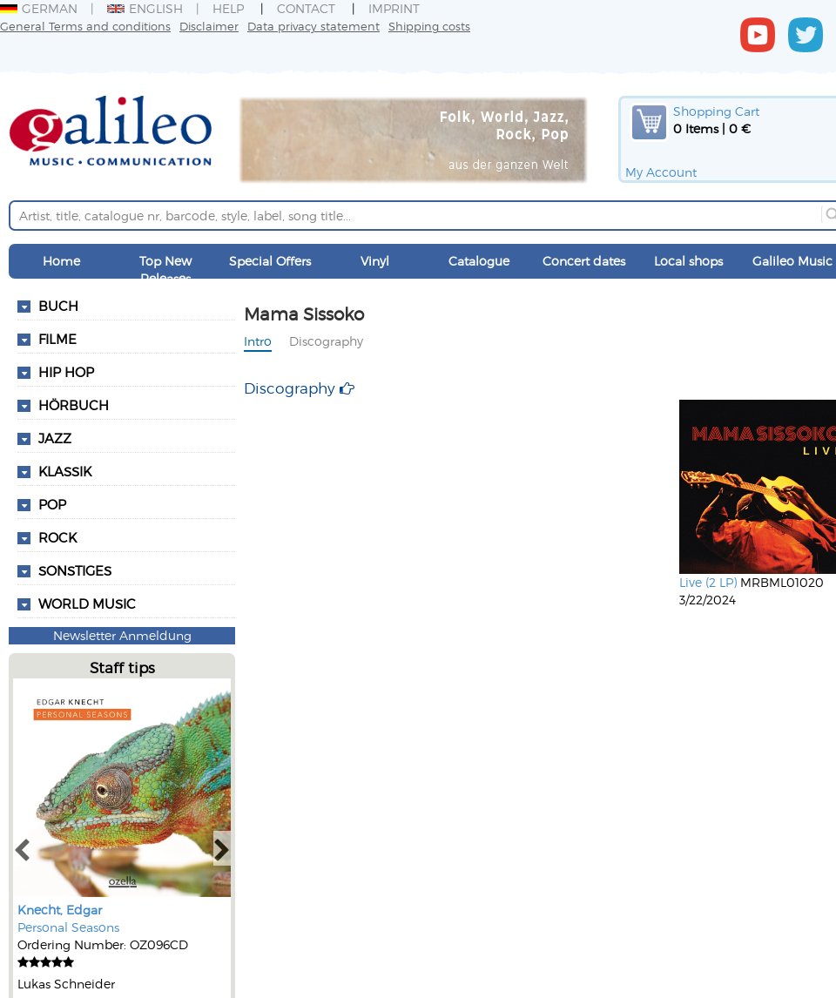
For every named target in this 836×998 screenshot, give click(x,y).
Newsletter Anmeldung (122, 635)
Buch (58, 306)
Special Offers (270, 260)
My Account (661, 172)
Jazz (54, 438)
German (39, 8)
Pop (52, 504)
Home (61, 260)
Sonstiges (74, 570)
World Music (87, 603)
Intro (258, 341)
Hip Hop (66, 372)
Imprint (394, 8)
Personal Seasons (68, 927)
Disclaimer (209, 25)
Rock (57, 537)
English (145, 8)
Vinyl (375, 260)
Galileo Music (792, 260)
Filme (57, 339)
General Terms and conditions (85, 25)
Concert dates (584, 260)
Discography (326, 341)
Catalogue (478, 260)
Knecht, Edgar (59, 909)
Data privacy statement (313, 25)
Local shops (688, 260)
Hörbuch (73, 405)
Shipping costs (429, 25)
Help (228, 8)
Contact (306, 8)
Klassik (64, 471)
